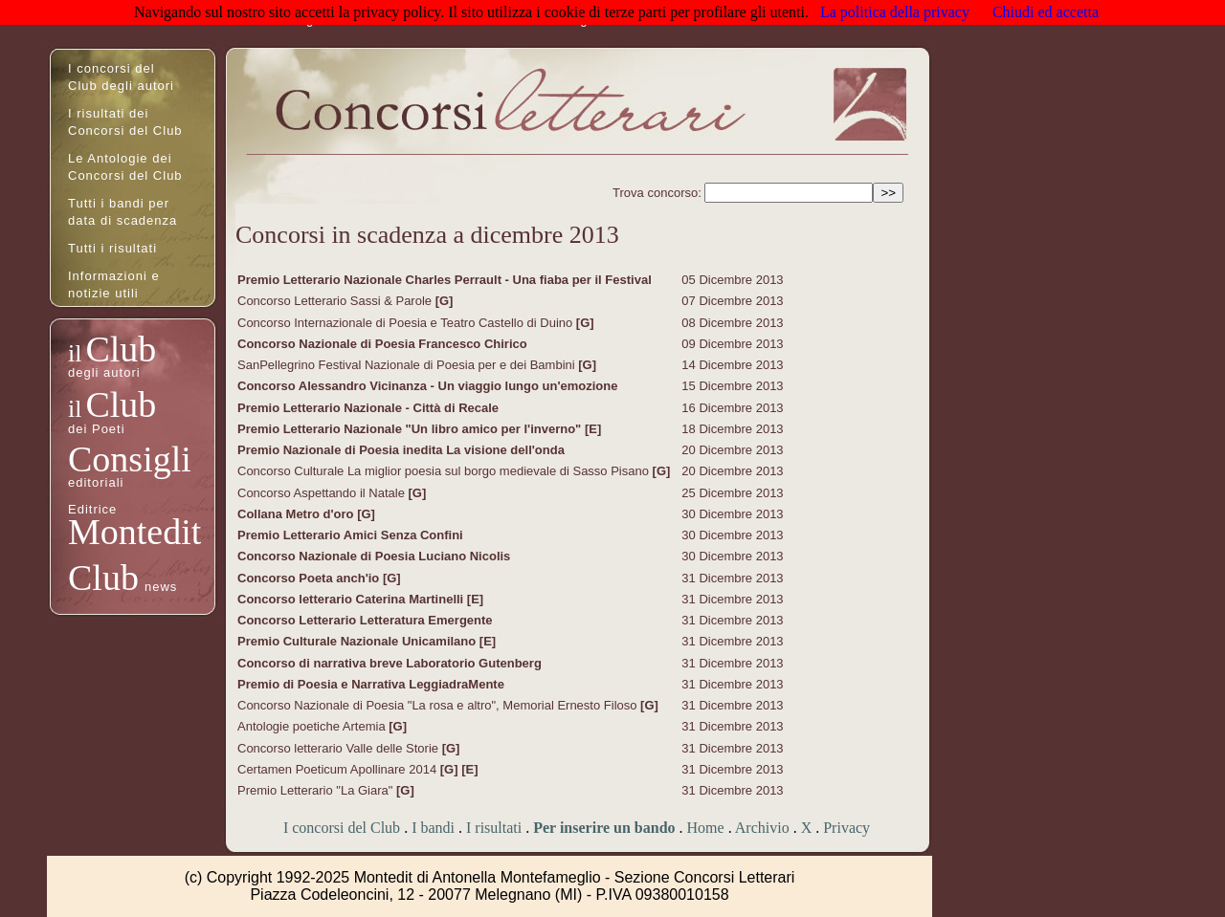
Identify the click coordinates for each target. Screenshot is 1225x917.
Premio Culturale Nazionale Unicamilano (358, 641)
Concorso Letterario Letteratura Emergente (365, 620)
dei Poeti (96, 429)
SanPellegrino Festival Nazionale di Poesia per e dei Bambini (407, 365)
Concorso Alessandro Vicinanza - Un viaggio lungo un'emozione (427, 386)
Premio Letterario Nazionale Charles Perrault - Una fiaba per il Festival (444, 280)
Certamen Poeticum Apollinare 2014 (338, 769)
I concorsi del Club (341, 827)
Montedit (134, 532)
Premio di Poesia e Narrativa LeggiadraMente (370, 684)
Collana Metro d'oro (297, 514)
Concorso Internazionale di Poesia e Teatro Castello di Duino (406, 323)
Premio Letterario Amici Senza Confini (350, 535)
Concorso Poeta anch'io (310, 578)
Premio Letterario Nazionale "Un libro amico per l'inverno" (411, 429)
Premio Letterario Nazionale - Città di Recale (368, 408)
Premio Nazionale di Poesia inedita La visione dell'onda (401, 450)
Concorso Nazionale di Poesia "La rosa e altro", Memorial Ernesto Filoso (438, 705)
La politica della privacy (894, 12)
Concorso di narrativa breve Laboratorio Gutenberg (389, 663)
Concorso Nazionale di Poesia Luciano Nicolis (373, 556)
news (161, 586)
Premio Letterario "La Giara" (316, 790)
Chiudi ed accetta (1045, 12)
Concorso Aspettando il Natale (323, 493)
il (74, 353)
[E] (593, 429)
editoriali (95, 482)
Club (120, 349)
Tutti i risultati (112, 248)
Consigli (129, 459)
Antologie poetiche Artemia (313, 726)
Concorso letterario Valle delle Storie (339, 748)
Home (705, 827)
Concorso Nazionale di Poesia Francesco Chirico (382, 344)
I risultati (494, 827)
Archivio (762, 827)
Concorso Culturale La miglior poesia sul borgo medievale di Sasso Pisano (445, 471)
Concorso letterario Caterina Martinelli (352, 599)
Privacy (846, 827)
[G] (444, 301)
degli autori (104, 372)
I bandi (433, 827)
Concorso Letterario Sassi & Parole (336, 301)
